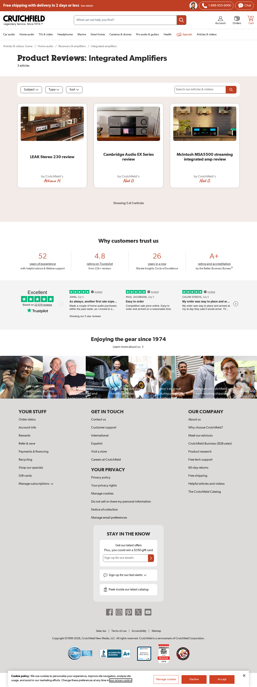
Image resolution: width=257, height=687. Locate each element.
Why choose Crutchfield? (205, 427)
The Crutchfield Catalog (204, 492)
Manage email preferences (109, 517)
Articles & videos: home (18, 46)
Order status (27, 419)
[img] (205, 6)
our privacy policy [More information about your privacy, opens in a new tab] (121, 680)
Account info (27, 427)
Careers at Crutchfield (106, 459)
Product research (200, 451)
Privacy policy (100, 477)
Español (96, 443)
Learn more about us (128, 347)
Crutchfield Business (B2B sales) (210, 443)
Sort (74, 89)
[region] (128, 377)
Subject (31, 89)
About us (194, 419)
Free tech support (200, 459)
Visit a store (99, 451)
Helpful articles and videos (206, 483)
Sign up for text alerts (128, 575)
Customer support (103, 427)
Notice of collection (104, 509)
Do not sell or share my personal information (121, 501)
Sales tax (101, 631)
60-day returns (198, 467)
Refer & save (27, 443)
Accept (222, 679)
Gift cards (25, 475)
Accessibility (139, 631)
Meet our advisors (200, 435)
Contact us (98, 419)
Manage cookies (102, 493)
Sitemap (156, 631)
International (100, 435)
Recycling (25, 459)
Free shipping (48, 5)
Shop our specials (31, 467)
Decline (194, 679)
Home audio (45, 46)
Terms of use (118, 631)
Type (54, 89)
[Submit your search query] (181, 20)
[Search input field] (130, 20)
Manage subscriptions (36, 483)
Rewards (25, 435)
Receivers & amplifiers (72, 46)
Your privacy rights (104, 485)
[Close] (244, 675)
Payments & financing (33, 451)
